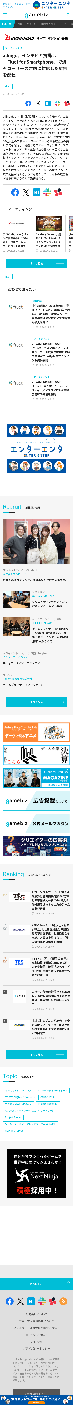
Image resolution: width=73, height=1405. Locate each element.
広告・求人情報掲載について (36, 1321)
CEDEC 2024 (47, 1120)
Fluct (8, 98)
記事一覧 (6, 24)
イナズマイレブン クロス (18, 1113)
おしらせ (36, 1342)
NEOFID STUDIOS (14, 1153)
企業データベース (26, 24)
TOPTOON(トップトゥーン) (20, 1120)
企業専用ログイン (36, 1394)
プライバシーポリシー (36, 1348)
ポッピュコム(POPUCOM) (18, 1127)
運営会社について (36, 1314)
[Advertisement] (32, 89)
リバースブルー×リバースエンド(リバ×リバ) (29, 1133)
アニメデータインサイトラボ (52, 1113)
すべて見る (36, 275)
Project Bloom (13, 1140)
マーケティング (14, 48)
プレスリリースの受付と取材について (36, 1328)
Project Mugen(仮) (48, 1127)
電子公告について (36, 1335)
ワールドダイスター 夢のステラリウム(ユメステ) (30, 1147)
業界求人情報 (48, 24)
